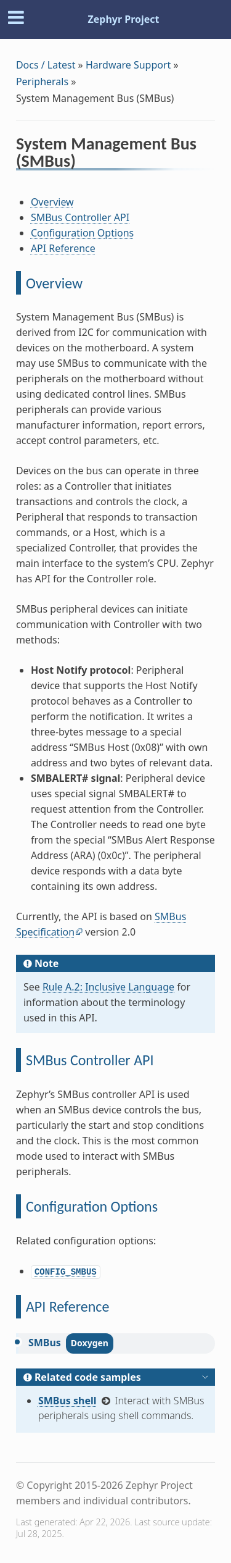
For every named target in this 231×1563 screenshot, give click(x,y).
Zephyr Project (123, 19)
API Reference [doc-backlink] (67, 1306)
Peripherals (42, 81)
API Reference (63, 248)
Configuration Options (82, 233)
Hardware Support (128, 65)
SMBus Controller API (80, 217)
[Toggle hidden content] (205, 1377)
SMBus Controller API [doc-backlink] (90, 1060)
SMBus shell (67, 1400)
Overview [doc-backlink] (54, 283)
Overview (52, 202)
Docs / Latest (46, 65)
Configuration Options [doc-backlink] (92, 1206)
